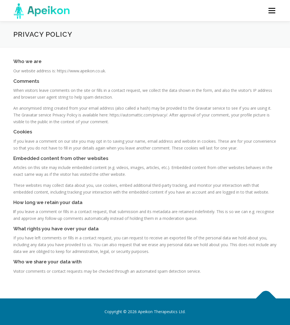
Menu (272, 10)
